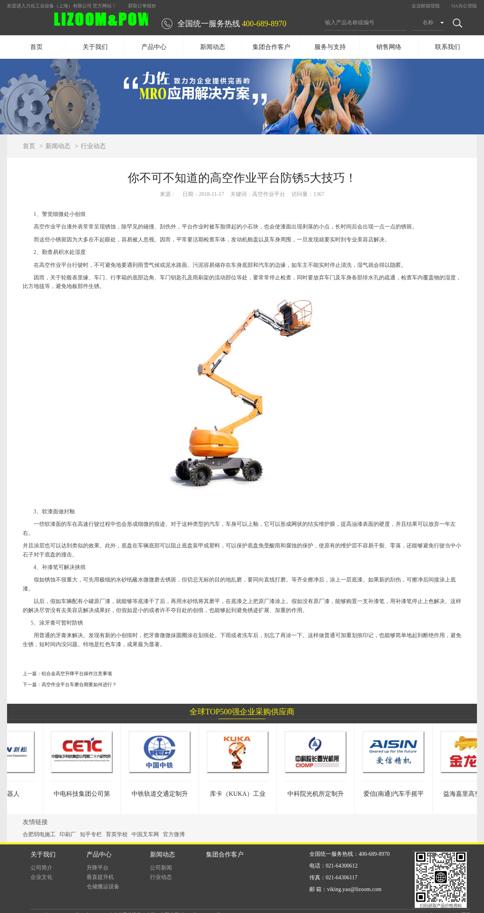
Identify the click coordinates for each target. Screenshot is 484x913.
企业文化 (41, 877)
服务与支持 (330, 46)
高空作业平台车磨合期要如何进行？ (79, 684)
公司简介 (41, 868)
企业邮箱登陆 (426, 6)
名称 (428, 22)
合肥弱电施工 (39, 834)
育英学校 (117, 834)
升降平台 (97, 868)
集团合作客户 (271, 46)
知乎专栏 (91, 834)
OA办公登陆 (464, 6)
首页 (36, 46)
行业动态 (93, 146)
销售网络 (388, 46)
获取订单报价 (142, 6)
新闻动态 (212, 46)
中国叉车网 (145, 834)
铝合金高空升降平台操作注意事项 (77, 673)
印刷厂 (68, 834)
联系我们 (447, 46)
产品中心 (153, 46)
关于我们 (95, 46)
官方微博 (174, 834)
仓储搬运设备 (103, 886)
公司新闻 (161, 868)
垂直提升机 (100, 877)
